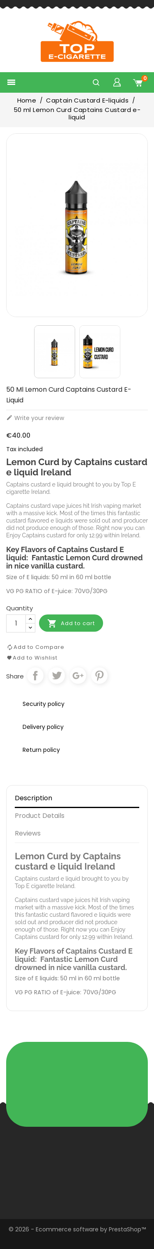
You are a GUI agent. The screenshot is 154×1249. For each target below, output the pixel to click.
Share (35, 675)
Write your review (35, 418)
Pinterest (99, 675)
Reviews (28, 833)
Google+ (78, 675)
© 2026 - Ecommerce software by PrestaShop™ (77, 1229)
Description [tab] (33, 798)
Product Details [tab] (39, 815)
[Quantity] (16, 623)
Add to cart (71, 623)
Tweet (56, 675)
